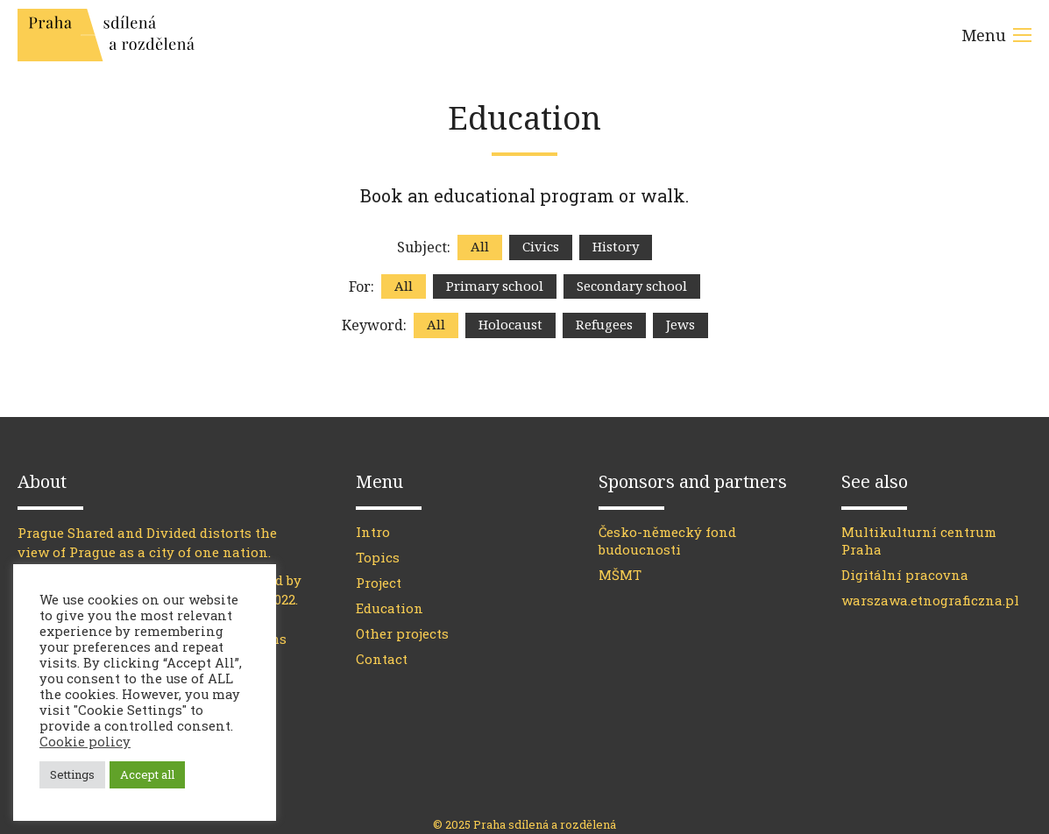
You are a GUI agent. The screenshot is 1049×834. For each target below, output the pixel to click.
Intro (373, 532)
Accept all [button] (147, 774)
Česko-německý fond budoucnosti (667, 540)
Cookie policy (85, 741)
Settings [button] (72, 774)
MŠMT (620, 574)
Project (378, 582)
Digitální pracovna (904, 574)
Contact (382, 659)
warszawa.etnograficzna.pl (930, 600)
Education (389, 608)
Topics (378, 557)
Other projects (402, 633)
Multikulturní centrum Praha (918, 540)
